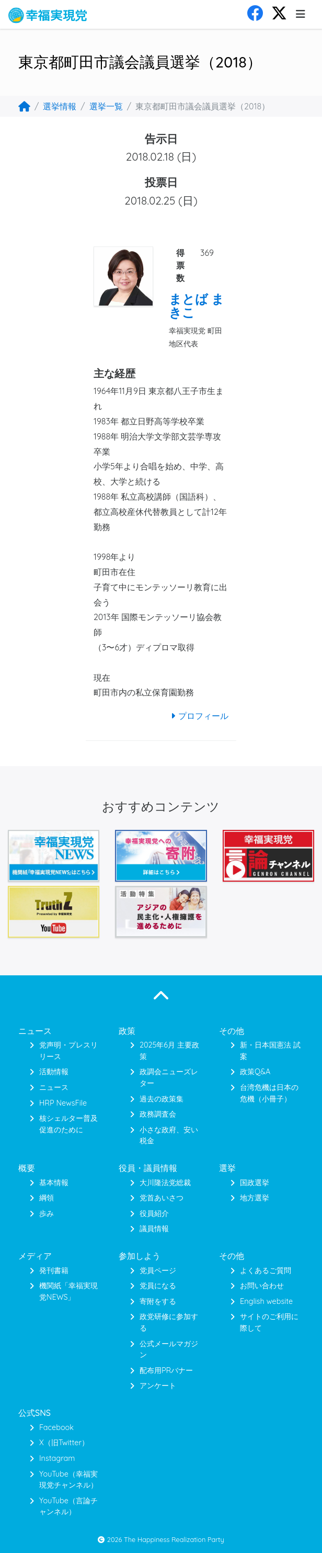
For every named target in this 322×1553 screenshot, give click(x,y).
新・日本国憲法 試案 (270, 1050)
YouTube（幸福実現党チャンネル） (68, 1479)
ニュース (53, 1087)
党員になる (158, 1285)
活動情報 (53, 1071)
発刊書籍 (53, 1270)
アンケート (158, 1385)
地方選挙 (254, 1197)
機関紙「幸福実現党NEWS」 (68, 1291)
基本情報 (53, 1182)
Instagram (57, 1458)
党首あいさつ (161, 1197)
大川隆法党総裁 (165, 1182)
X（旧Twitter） (64, 1442)
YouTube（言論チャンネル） (68, 1506)
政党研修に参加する (169, 1322)
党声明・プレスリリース (68, 1050)
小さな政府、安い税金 (169, 1135)
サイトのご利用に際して (269, 1322)
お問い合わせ (262, 1285)
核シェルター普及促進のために (68, 1123)
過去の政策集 (161, 1099)
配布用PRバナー (166, 1370)
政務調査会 (158, 1114)
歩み (46, 1213)
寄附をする (158, 1301)
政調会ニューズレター (169, 1077)
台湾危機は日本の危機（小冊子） (269, 1093)
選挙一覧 (106, 106)
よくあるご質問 (265, 1270)
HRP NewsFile (63, 1103)
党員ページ (158, 1270)
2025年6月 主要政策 (169, 1050)
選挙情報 (59, 106)
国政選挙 (254, 1182)
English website (266, 1301)
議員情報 (154, 1228)
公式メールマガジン (169, 1349)
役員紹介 (154, 1213)
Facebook (56, 1427)
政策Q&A (255, 1071)
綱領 (46, 1197)
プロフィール (198, 716)
